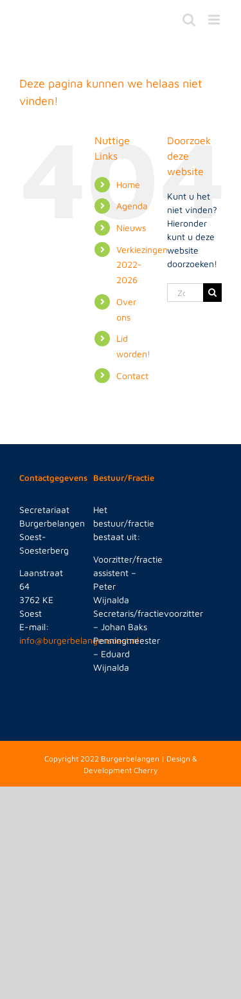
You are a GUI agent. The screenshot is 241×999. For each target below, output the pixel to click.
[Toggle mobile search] (189, 19)
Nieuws (131, 227)
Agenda (132, 205)
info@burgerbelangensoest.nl (79, 640)
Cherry (145, 770)
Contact (132, 375)
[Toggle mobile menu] (215, 19)
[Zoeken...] (185, 292)
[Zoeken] (212, 292)
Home (128, 184)
